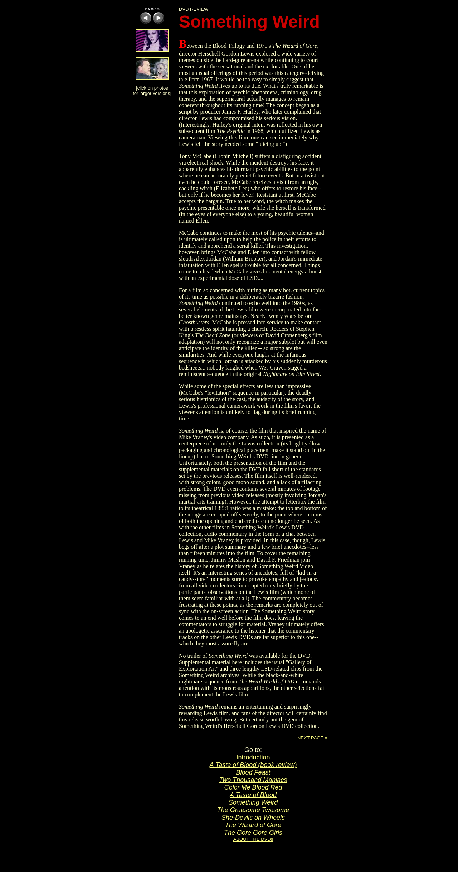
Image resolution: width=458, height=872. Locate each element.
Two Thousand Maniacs (253, 779)
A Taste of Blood (253, 795)
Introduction (253, 757)
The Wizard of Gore (253, 825)
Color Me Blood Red (253, 787)
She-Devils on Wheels (253, 817)
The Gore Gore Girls (253, 832)
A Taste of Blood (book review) (253, 764)
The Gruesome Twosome (253, 810)
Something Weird (253, 802)
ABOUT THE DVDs (253, 839)
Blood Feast (253, 772)
